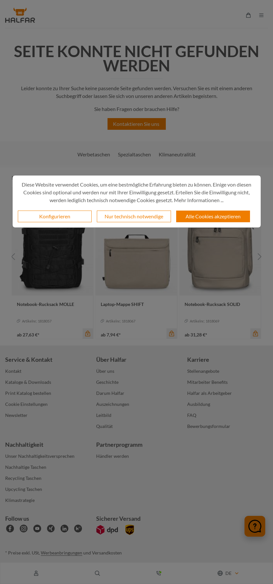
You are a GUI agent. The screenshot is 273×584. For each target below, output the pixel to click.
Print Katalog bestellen (28, 393)
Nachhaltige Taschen (25, 467)
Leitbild (103, 415)
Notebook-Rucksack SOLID (212, 304)
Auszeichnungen (112, 404)
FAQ (191, 415)
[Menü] (261, 15)
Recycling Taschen (23, 478)
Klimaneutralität (177, 154)
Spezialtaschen (134, 154)
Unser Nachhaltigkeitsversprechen (39, 456)
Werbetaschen (93, 154)
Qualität (104, 426)
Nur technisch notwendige (134, 216)
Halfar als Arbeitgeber (209, 393)
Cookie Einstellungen (26, 404)
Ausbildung (198, 404)
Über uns (105, 371)
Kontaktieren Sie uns (136, 124)
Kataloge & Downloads (28, 382)
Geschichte (107, 382)
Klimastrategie (20, 500)
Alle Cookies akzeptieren (213, 216)
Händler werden (112, 456)
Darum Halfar (110, 393)
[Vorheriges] (13, 256)
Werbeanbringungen (61, 552)
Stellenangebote (203, 371)
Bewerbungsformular (208, 426)
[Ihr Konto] (36, 573)
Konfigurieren (54, 216)
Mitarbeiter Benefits (207, 382)
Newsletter (16, 415)
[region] (136, 256)
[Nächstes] (260, 256)
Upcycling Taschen (23, 489)
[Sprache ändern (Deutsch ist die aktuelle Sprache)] (228, 573)
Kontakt (13, 371)
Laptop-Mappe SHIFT (122, 304)
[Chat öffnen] (255, 526)
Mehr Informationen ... (198, 200)
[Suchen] (97, 573)
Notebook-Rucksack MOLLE (45, 304)
